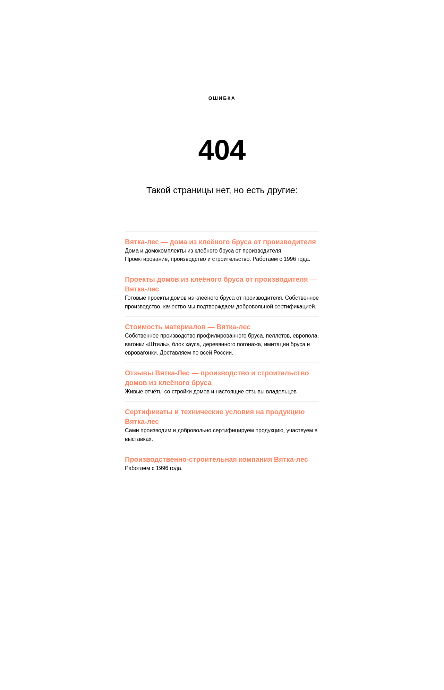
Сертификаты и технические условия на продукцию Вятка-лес (215, 416)
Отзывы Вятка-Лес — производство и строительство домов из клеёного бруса (217, 377)
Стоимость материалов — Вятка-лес (187, 327)
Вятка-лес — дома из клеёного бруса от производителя (220, 242)
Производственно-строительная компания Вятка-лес (216, 459)
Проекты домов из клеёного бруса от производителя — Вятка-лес (221, 284)
